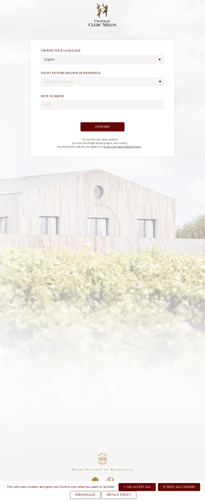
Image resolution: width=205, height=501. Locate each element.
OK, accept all (137, 487)
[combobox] (102, 81)
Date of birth (52, 96)
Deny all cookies (179, 487)
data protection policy (130, 146)
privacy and (110, 146)
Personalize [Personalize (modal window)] (85, 494)
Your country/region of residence (71, 73)
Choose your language (61, 51)
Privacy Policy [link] (119, 494)
